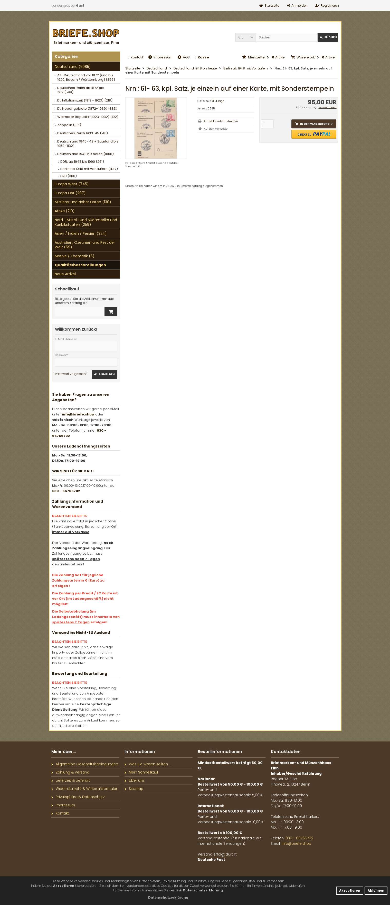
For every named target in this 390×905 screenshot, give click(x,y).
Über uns (135, 780)
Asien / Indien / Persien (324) (81, 233)
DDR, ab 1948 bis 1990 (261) (82, 161)
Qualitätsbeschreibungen (80, 265)
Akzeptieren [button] (349, 890)
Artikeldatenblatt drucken (221, 121)
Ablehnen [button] (376, 890)
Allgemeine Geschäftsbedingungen (84, 764)
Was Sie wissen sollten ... (148, 764)
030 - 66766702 (66, 491)
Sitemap (134, 788)
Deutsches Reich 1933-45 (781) (82, 133)
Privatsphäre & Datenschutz (78, 797)
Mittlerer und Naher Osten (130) (83, 202)
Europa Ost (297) (70, 193)
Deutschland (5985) (73, 66)
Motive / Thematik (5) (74, 256)
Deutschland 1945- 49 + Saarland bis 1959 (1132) (87, 143)
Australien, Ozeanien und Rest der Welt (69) (85, 245)
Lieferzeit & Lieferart (70, 780)
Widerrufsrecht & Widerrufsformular (84, 788)
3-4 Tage (218, 101)
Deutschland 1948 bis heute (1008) (85, 153)
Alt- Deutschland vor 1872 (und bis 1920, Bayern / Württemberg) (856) (86, 77)
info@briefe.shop (78, 414)
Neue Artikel (65, 274)
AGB (184, 57)
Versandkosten (327, 107)
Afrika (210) (65, 210)
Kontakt (135, 57)
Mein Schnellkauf (141, 772)
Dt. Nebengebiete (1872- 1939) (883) (87, 108)
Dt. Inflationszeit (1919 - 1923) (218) (84, 100)
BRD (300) (68, 176)
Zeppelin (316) (69, 125)
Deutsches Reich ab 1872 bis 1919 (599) (80, 90)
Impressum (160, 57)
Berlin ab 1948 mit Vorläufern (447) (89, 168)
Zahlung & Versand (70, 772)
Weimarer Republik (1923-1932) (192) (87, 116)
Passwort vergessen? (71, 374)
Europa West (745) (72, 184)
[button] (245, 37)
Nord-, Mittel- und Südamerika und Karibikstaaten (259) (86, 222)
